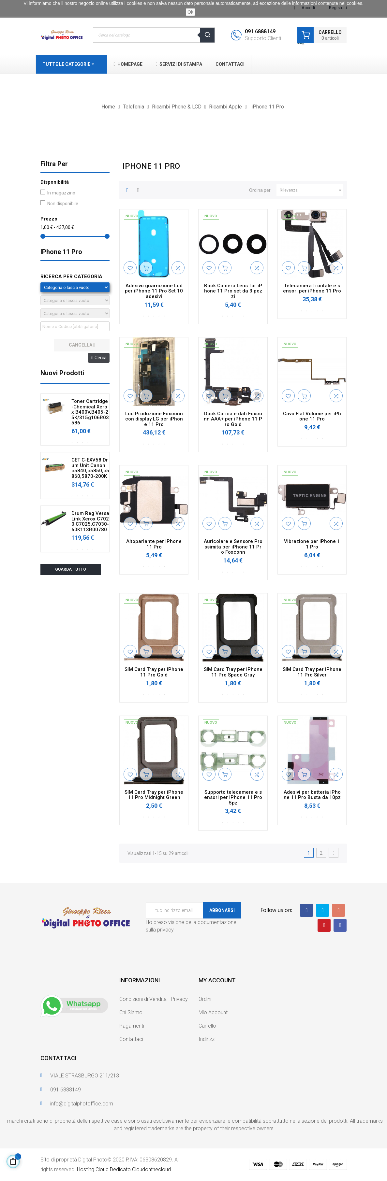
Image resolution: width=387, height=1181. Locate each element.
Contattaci (131, 1039)
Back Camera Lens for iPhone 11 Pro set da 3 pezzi (233, 291)
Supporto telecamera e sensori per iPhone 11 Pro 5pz (233, 798)
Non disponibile (62, 203)
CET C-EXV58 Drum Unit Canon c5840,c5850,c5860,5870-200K (90, 468)
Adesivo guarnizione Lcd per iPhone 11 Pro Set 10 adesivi (154, 291)
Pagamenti (131, 1026)
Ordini (205, 999)
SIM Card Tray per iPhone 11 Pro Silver (312, 672)
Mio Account (213, 1012)
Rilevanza (312, 190)
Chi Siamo (130, 1012)
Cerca (99, 357)
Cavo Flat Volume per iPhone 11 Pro (312, 416)
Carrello (207, 1026)
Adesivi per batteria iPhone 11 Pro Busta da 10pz (312, 795)
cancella (82, 345)
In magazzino (61, 192)
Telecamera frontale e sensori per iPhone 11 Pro (312, 288)
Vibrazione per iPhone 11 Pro (312, 544)
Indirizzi (207, 1039)
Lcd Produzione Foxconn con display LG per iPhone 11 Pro (154, 419)
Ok (190, 12)
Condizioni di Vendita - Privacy (153, 999)
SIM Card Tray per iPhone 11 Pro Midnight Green (154, 795)
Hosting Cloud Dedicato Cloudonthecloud (124, 1169)
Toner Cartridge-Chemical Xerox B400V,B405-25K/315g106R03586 (90, 412)
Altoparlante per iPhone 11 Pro (154, 544)
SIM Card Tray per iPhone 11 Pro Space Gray (233, 672)
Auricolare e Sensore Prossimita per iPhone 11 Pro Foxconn (233, 547)
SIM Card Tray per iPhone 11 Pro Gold (154, 672)
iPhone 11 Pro (61, 252)
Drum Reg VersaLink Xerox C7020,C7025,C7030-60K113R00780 (90, 521)
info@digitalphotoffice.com (81, 1104)
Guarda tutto (70, 569)
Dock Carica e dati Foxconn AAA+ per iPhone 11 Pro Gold (233, 419)
